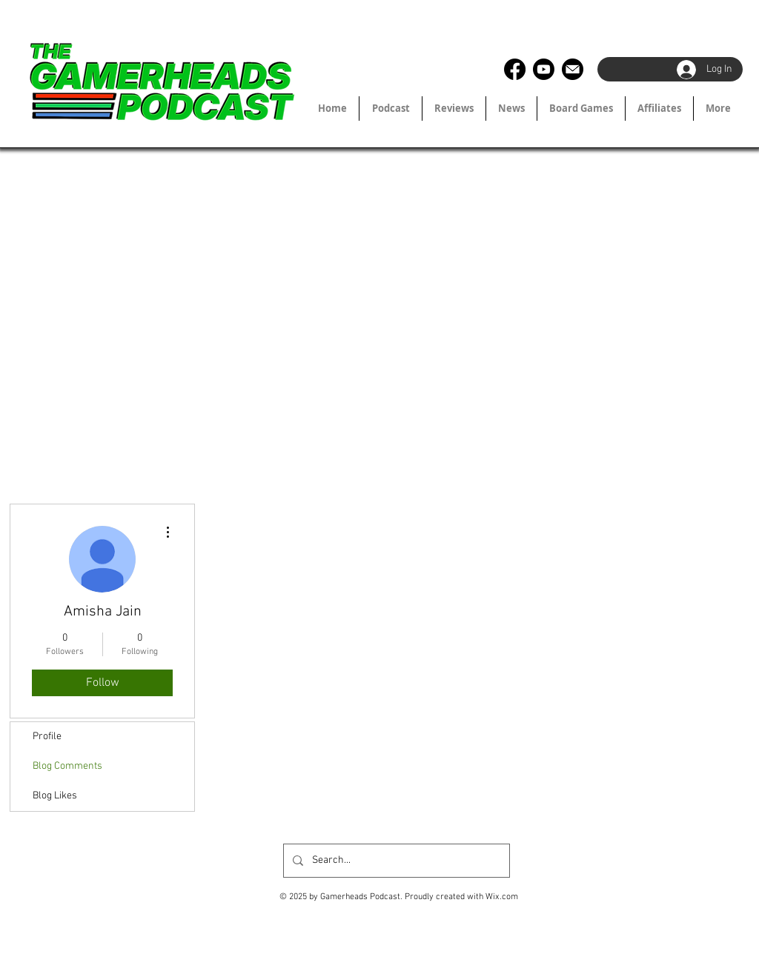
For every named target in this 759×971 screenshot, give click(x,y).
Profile (47, 736)
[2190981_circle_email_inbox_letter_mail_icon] (572, 69)
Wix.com (501, 897)
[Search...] (395, 860)
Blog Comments (67, 766)
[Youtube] (543, 69)
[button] (659, 108)
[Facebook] (515, 69)
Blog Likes (55, 796)
